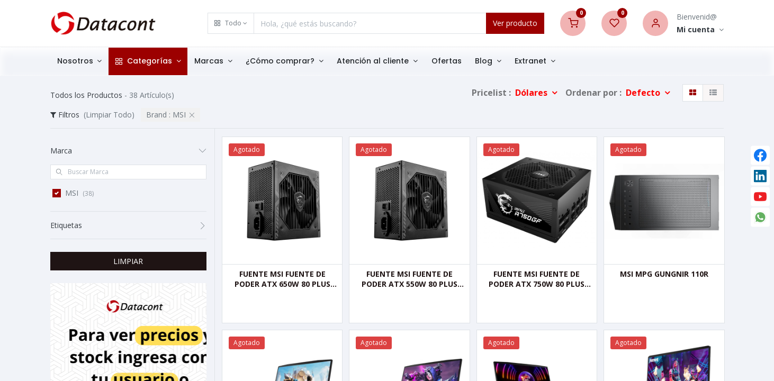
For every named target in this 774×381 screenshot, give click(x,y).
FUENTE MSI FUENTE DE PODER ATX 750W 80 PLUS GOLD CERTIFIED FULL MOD (536, 279)
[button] (231, 23)
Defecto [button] (644, 92)
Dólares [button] (532, 92)
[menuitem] (447, 61)
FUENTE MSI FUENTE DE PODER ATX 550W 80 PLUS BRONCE (409, 279)
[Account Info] (700, 29)
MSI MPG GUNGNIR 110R (664, 274)
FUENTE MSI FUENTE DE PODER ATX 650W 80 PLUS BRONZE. (282, 279)
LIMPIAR (128, 261)
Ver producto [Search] (515, 23)
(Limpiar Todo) (109, 115)
